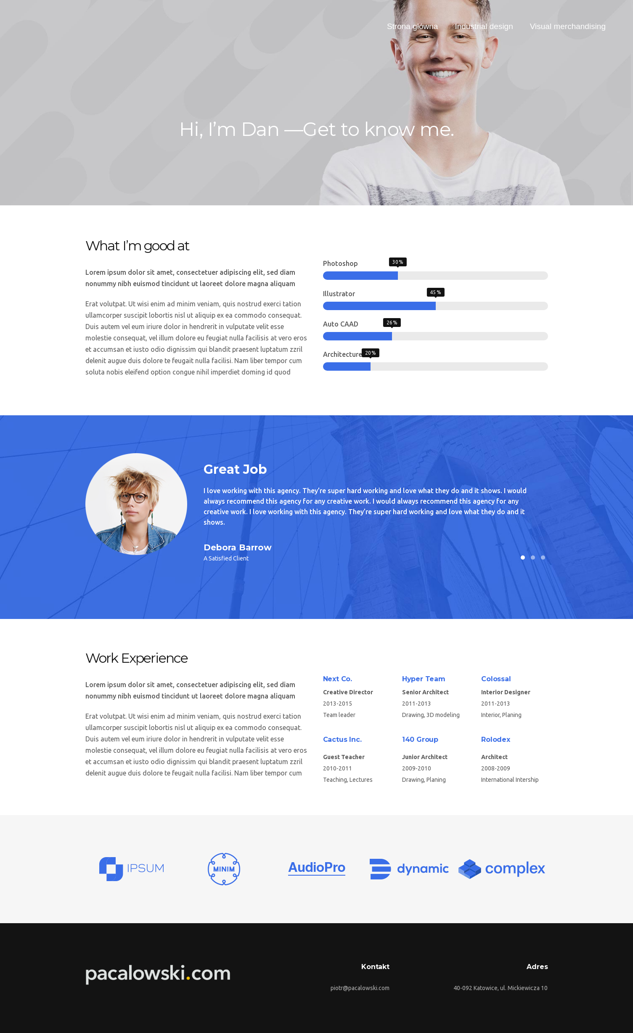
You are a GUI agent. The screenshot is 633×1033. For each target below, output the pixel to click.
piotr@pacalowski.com (360, 988)
